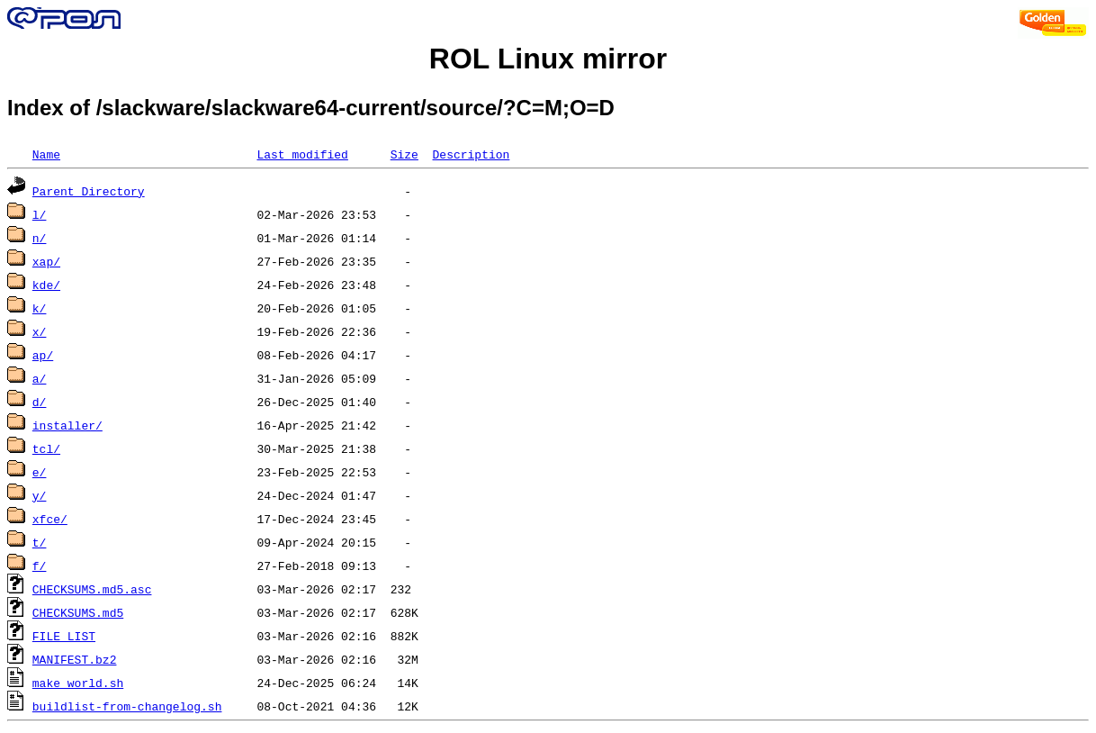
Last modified (301, 154)
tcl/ (46, 448)
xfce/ (49, 519)
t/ (39, 542)
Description (470, 154)
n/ (39, 238)
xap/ (46, 261)
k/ (39, 308)
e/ (39, 472)
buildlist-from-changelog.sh (127, 706)
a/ (39, 378)
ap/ (42, 355)
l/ (39, 214)
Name (46, 154)
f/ (39, 565)
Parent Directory (88, 191)
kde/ (46, 284)
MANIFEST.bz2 (74, 659)
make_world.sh (77, 682)
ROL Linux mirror (548, 58)
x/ (39, 331)
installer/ (67, 425)
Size (404, 154)
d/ (39, 402)
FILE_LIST (63, 636)
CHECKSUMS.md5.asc (92, 589)
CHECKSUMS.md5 (77, 612)
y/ (39, 495)
